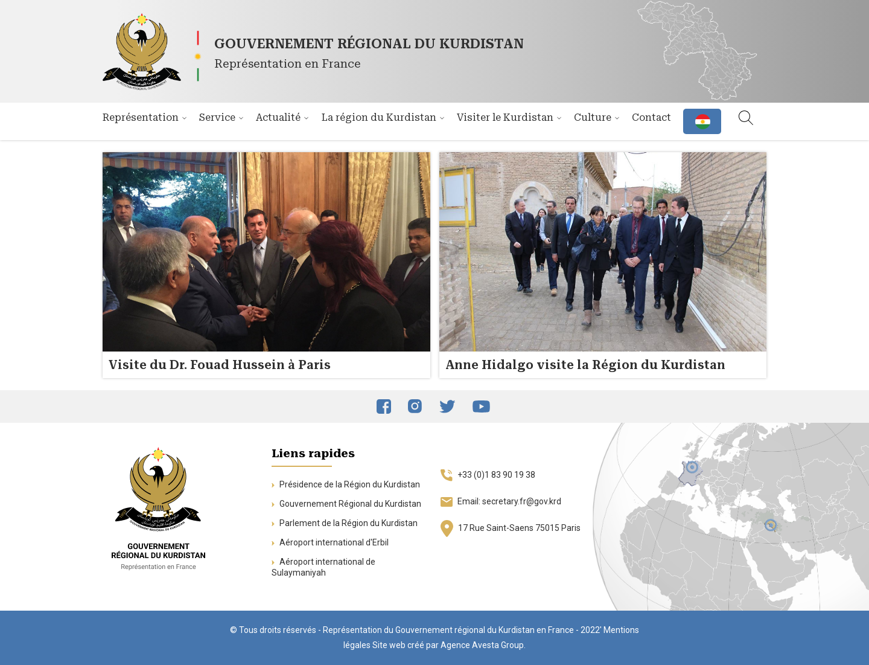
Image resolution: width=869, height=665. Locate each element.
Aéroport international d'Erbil (330, 542)
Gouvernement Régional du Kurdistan (346, 504)
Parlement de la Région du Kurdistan (345, 523)
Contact (651, 117)
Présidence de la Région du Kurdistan (346, 484)
